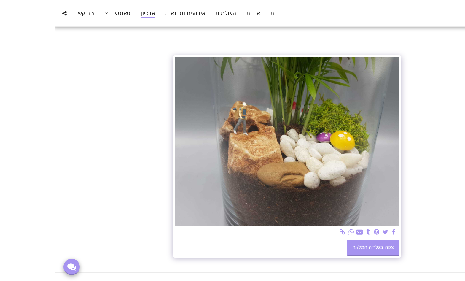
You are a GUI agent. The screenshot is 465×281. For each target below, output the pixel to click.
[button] (10, 13)
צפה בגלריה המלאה (318, 247)
